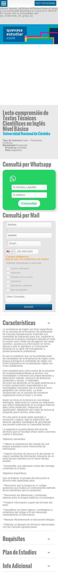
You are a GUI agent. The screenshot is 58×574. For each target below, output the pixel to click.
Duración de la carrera (22, 277)
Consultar (29, 203)
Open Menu (3, 3)
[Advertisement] (29, 74)
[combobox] (10, 251)
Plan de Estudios (19, 290)
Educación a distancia (21, 285)
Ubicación (15, 273)
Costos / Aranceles (20, 268)
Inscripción (16, 281)
